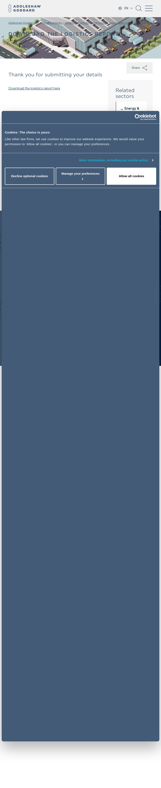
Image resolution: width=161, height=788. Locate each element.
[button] (138, 10)
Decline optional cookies (29, 176)
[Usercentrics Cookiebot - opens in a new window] (137, 117)
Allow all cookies (131, 176)
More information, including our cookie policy (113, 160)
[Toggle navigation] (149, 8)
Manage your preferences (80, 176)
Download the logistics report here (34, 88)
